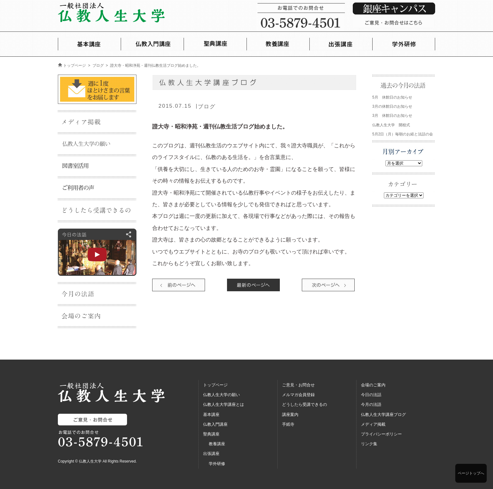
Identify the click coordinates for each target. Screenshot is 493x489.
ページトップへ (471, 473)
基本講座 (211, 414)
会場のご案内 (373, 385)
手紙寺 (288, 424)
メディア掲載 (373, 424)
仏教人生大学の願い (221, 394)
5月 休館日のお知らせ (392, 97)
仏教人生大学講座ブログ (383, 414)
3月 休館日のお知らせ (392, 115)
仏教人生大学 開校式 (391, 125)
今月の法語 (371, 404)
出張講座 (211, 453)
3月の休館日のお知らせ (392, 106)
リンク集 (369, 443)
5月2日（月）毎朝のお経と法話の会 (402, 134)
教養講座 (217, 443)
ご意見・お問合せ (298, 385)
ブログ (98, 65)
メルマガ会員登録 (298, 394)
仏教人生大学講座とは (223, 404)
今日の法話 (371, 394)
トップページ (74, 65)
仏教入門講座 (215, 424)
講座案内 (290, 414)
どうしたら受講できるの (304, 404)
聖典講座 (211, 434)
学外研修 (217, 463)
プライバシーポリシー (381, 434)
